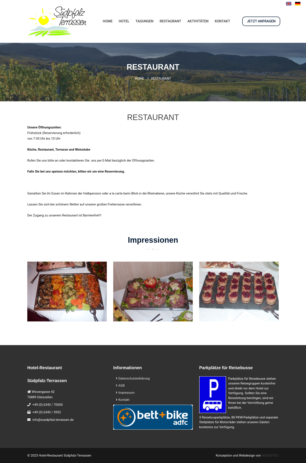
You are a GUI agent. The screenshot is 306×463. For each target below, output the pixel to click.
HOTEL (124, 21)
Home (139, 78)
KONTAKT (222, 21)
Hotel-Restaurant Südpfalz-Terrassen (65, 455)
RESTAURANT (170, 21)
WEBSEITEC (270, 455)
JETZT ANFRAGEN (261, 21)
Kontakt (122, 400)
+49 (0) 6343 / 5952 (46, 412)
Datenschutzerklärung (133, 378)
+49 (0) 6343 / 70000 (47, 405)
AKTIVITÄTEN (197, 21)
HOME (107, 21)
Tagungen (145, 21)
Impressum (125, 393)
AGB (120, 385)
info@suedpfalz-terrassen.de (53, 420)
